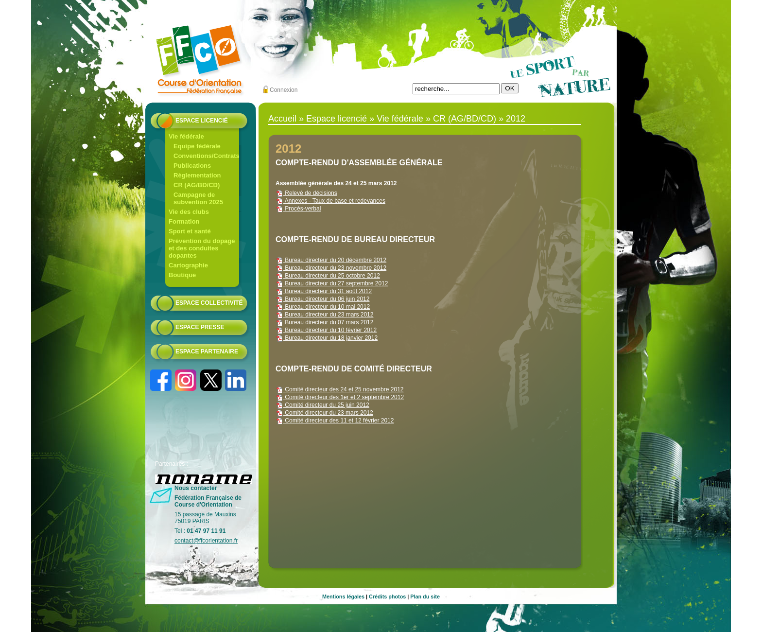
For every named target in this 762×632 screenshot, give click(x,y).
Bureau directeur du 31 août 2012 (324, 291)
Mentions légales (343, 596)
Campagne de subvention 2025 (198, 198)
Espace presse (199, 327)
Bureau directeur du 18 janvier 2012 (327, 337)
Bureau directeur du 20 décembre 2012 (331, 260)
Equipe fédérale (197, 146)
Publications (192, 165)
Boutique (182, 275)
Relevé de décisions (306, 193)
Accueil (282, 118)
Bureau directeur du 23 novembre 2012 (331, 267)
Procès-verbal (298, 208)
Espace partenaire (206, 351)
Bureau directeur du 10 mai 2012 (323, 306)
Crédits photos (387, 596)
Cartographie (188, 265)
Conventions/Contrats (206, 155)
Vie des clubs (189, 211)
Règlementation (197, 175)
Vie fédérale (186, 136)
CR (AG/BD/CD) (196, 185)
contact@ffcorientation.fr (206, 540)
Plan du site (425, 596)
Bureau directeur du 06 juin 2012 (322, 299)
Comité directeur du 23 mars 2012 (324, 412)
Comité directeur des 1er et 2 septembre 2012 (340, 397)
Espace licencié (201, 120)
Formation (184, 221)
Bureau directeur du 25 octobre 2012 (328, 275)
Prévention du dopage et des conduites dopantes (202, 248)
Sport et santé (190, 231)
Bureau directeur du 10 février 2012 (326, 330)
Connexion (283, 90)
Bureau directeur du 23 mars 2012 (324, 314)
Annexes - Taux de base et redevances (330, 200)
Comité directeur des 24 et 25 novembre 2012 (339, 389)
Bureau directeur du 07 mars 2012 (324, 322)
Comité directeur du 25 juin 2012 (322, 405)
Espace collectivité (208, 302)
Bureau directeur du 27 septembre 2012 (332, 283)
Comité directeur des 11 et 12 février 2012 (335, 420)
